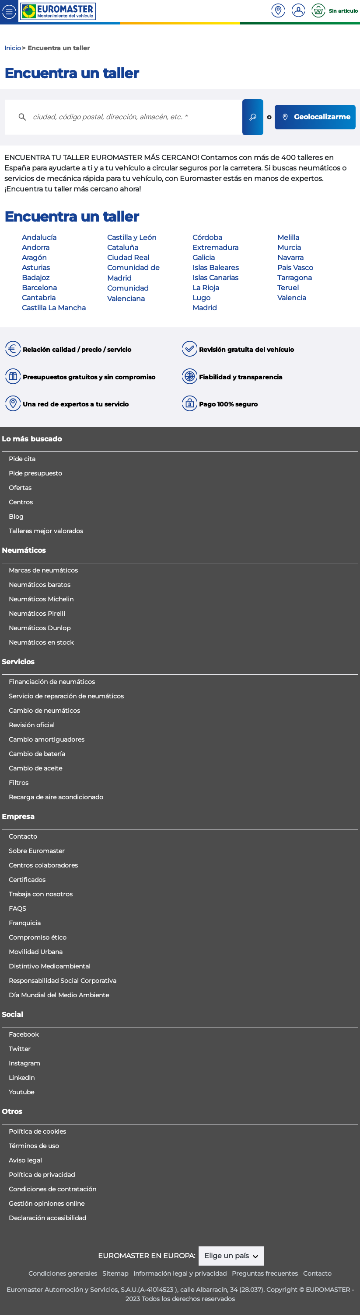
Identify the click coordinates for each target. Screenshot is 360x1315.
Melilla (288, 237)
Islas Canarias (215, 278)
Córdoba (207, 237)
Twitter (20, 1049)
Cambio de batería (37, 754)
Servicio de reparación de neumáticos (66, 696)
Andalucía (39, 237)
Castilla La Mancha (54, 308)
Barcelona (39, 288)
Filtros (18, 783)
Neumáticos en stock (41, 642)
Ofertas (20, 488)
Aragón (34, 257)
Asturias (36, 268)
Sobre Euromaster (37, 851)
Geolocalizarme (315, 117)
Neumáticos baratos (39, 585)
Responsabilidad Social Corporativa (62, 981)
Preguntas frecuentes (265, 1273)
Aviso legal (25, 1160)
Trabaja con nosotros (41, 894)
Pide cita (22, 459)
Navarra (290, 257)
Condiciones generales (62, 1273)
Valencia (291, 298)
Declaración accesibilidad (47, 1218)
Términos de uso (34, 1146)
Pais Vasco (295, 268)
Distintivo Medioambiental (50, 966)
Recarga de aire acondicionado (56, 797)
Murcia (289, 247)
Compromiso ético (37, 937)
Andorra (35, 247)
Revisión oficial (32, 725)
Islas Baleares (215, 268)
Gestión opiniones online (46, 1203)
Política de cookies (37, 1131)
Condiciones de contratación (52, 1189)
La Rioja (205, 288)
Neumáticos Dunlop (39, 628)
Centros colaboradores (43, 865)
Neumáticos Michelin (41, 599)
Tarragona (294, 278)
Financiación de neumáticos (52, 682)
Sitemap (115, 1273)
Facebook (23, 1034)
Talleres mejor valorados (46, 531)
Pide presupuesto (35, 473)
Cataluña (122, 247)
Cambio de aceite (35, 768)
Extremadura (215, 247)
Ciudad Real (128, 257)
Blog (16, 516)
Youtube (21, 1092)
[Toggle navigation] (9, 11)
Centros (21, 502)
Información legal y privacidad (180, 1273)
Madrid (204, 308)
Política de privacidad (42, 1175)
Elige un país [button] (227, 1256)
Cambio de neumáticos (44, 711)
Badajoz (35, 278)
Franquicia (25, 923)
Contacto (23, 836)
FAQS (17, 909)
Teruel (288, 288)
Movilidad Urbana (36, 952)
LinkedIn (22, 1078)
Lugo (201, 298)
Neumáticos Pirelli (37, 614)
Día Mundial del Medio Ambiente (59, 995)
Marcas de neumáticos (43, 570)
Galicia (203, 257)
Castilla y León (132, 237)
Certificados (27, 880)
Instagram (24, 1063)
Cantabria (39, 298)
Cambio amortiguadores (46, 739)
